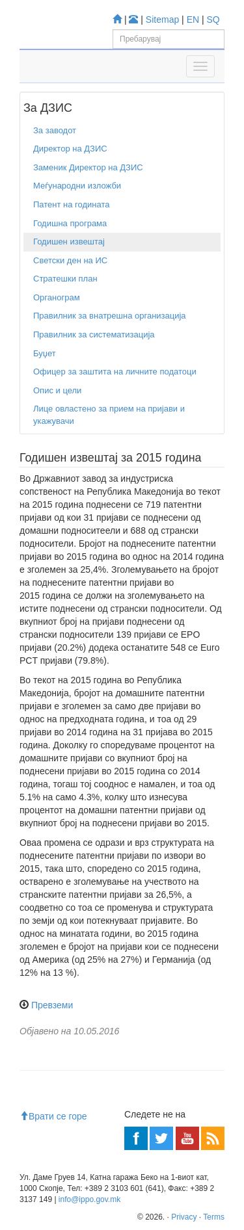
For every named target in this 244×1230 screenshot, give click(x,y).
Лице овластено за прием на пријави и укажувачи (109, 415)
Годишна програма (70, 223)
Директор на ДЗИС (70, 148)
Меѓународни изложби (77, 185)
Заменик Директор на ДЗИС (88, 167)
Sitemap (162, 19)
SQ (213, 19)
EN (193, 19)
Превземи (52, 1005)
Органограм (56, 297)
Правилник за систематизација (94, 334)
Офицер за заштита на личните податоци (115, 371)
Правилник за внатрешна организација (109, 316)
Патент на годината (71, 204)
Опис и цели (57, 390)
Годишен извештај (69, 241)
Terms (213, 1217)
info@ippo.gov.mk (89, 1199)
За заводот (54, 130)
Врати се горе (53, 1116)
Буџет (44, 353)
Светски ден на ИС (70, 260)
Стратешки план (65, 278)
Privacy (184, 1217)
